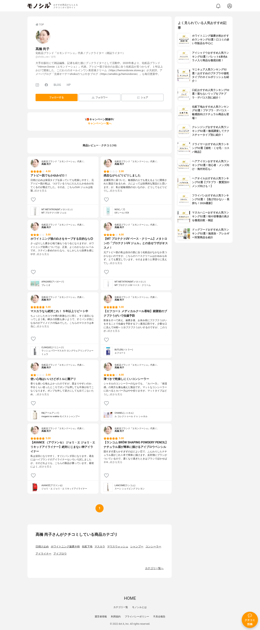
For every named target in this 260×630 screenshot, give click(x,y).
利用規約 (116, 616)
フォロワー (100, 97)
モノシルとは (139, 607)
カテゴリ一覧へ (154, 568)
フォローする (56, 97)
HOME (130, 598)
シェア (142, 97)
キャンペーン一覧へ (100, 123)
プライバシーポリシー (137, 616)
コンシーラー (153, 546)
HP (68, 85)
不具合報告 (159, 616)
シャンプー (136, 546)
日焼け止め (42, 546)
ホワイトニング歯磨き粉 (65, 546)
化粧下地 (87, 546)
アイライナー (43, 553)
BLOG (57, 85)
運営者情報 (101, 616)
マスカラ (99, 546)
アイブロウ (60, 553)
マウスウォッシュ (117, 546)
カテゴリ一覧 (120, 607)
